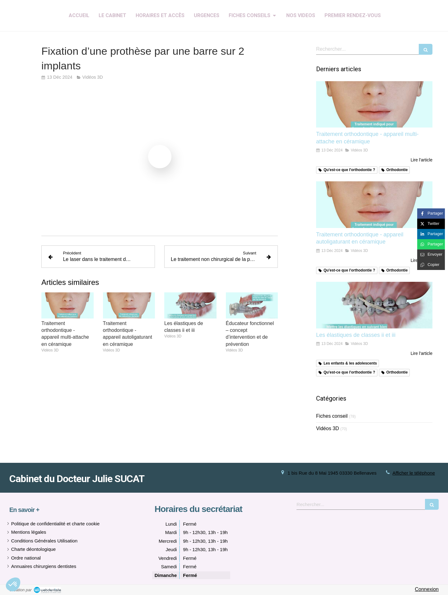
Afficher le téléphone (414, 473)
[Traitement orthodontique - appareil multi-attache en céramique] (374, 104)
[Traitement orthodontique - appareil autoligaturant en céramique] (374, 204)
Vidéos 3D (327, 428)
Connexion (427, 589)
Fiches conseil (332, 416)
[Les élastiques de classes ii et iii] (374, 305)
